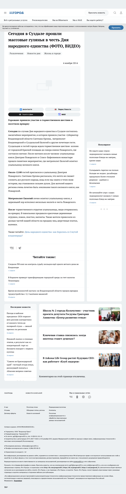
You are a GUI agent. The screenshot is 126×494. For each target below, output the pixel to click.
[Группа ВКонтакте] (26, 109)
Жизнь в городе (52, 53)
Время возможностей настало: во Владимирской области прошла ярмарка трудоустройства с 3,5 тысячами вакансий (44, 294)
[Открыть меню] (5, 12)
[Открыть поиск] (114, 12)
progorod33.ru (78, 461)
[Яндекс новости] (63, 109)
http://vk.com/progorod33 (53, 467)
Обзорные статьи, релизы (36, 410)
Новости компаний (33, 413)
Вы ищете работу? (95, 20)
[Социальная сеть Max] (63, 114)
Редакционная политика (57, 407)
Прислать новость (96, 12)
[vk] (12, 248)
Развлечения (16, 53)
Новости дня (33, 53)
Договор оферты (10, 413)
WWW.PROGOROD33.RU (25, 427)
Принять (116, 27)
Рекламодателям (39, 20)
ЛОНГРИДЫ (8, 393)
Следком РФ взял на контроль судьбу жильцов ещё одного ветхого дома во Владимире (44, 267)
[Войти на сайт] (121, 12)
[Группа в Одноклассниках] (77, 396)
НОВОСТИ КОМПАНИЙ (34, 393)
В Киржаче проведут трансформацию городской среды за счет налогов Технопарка (44, 281)
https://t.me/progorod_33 (90, 467)
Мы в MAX (77, 20)
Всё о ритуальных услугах (15, 20)
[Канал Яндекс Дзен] (26, 114)
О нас (6, 407)
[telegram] (20, 248)
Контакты (52, 410)
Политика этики (32, 407)
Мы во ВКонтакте (60, 20)
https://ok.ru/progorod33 (72, 467)
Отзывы (7, 410)
